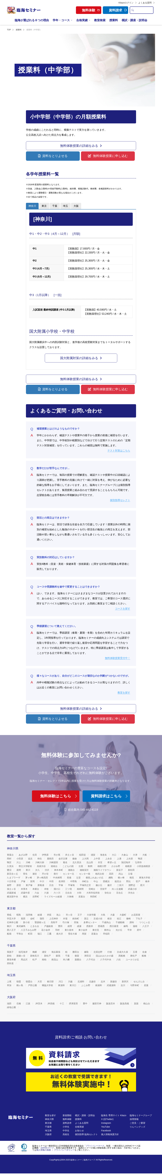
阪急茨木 (111, 1003)
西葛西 (101, 926)
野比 (128, 881)
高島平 (54, 922)
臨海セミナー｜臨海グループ (82, 1160)
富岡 (32, 881)
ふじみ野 (86, 985)
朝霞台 (29, 981)
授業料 (113, 20)
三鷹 (49, 934)
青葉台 (10, 855)
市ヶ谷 (69, 915)
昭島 (19, 915)
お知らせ (79, 1130)
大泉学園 (91, 915)
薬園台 (78, 959)
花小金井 (46, 930)
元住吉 (68, 893)
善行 (56, 874)
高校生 (66, 1134)
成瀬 (79, 926)
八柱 (118, 959)
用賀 (84, 934)
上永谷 (108, 858)
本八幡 (66, 959)
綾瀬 (40, 915)
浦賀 (93, 855)
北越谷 (92, 981)
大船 (144, 855)
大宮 (40, 981)
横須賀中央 (13, 896)
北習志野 (98, 952)
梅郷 (34, 952)
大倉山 (125, 855)
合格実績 (82, 20)
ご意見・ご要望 (137, 1123)
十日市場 (11, 881)
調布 (132, 922)
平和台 (20, 934)
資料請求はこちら (109, 796)
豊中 (85, 1003)
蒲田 (42, 918)
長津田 (62, 881)
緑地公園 (11, 1007)
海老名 (103, 855)
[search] (132, 10)
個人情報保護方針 (110, 1134)
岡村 (9, 858)
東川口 (73, 985)
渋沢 (47, 870)
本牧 (46, 889)
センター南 (85, 874)
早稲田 (106, 934)
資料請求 (118, 10)
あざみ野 (23, 855)
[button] (81, 145)
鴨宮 (9, 862)
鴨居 (140, 858)
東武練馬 (21, 926)
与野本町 (135, 985)
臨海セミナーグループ (141, 1115)
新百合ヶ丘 (13, 874)
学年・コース (61, 20)
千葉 (67, 956)
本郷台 (36, 889)
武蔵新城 (11, 893)
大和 (79, 893)
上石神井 (54, 918)
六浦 (46, 893)
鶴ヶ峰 (121, 877)
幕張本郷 (11, 959)
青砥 (9, 915)
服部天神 (97, 1003)
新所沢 (125, 981)
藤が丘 (99, 885)
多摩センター (90, 922)
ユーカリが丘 (133, 959)
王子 (80, 915)
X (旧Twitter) (107, 1119)
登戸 (138, 881)
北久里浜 (77, 862)
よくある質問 (146, 2)
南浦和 (99, 985)
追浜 (30, 858)
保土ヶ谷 (11, 889)
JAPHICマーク (47, 1148)
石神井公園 (13, 922)
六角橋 (70, 896)
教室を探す (124, 692)
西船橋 (122, 956)
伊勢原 (45, 855)
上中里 (97, 858)
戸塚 (23, 881)
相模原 (128, 866)
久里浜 (10, 866)
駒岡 (90, 866)
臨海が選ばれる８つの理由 (32, 20)
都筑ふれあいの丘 (95, 877)
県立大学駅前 (26, 866)
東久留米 (69, 930)
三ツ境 (68, 889)
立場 (130, 874)
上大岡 (85, 858)
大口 (114, 855)
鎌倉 (75, 858)
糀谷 (109, 918)
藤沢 (109, 885)
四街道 (10, 963)
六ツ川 (57, 893)
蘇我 (58, 956)
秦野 (9, 885)
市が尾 (57, 855)
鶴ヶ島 (20, 985)
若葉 (146, 985)
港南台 (54, 866)
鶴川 (9, 926)
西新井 (90, 926)
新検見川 (35, 956)
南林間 (80, 889)
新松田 (131, 870)
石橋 (19, 1003)
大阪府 (48, 1134)
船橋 (144, 956)
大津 (135, 855)
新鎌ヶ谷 (21, 956)
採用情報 (134, 1119)
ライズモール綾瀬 (53, 896)
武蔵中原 (25, 893)
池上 (58, 915)
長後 (69, 877)
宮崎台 (92, 889)
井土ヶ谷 (70, 855)
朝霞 (19, 981)
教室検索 (100, 20)
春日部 (50, 981)
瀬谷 (34, 874)
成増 (69, 926)
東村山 (107, 930)
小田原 (20, 858)
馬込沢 (24, 959)
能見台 (118, 881)
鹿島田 (50, 858)
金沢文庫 (63, 858)
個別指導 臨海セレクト (86, 1134)
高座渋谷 (41, 866)
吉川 (123, 985)
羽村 (57, 930)
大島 (103, 915)
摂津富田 (73, 1003)
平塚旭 (71, 885)
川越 (70, 981)
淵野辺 (132, 885)
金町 (32, 918)
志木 (103, 981)
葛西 (23, 918)
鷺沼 (9, 870)
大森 (112, 915)
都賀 (77, 956)
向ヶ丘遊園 (118, 889)
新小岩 (26, 922)
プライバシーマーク (95, 1146)
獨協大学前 (48, 985)
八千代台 (91, 959)
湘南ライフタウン (102, 870)
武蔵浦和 (111, 985)
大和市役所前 (93, 893)
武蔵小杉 (132, 889)
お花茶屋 (136, 915)
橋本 (147, 881)
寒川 (28, 870)
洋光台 (131, 893)
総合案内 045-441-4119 (81, 809)
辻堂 (78, 877)
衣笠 (100, 862)
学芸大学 (11, 918)
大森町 (123, 915)
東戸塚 (29, 885)
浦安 (44, 952)
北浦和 (81, 981)
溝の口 (57, 889)
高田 (111, 874)
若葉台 (82, 896)
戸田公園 (32, 985)
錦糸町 (76, 918)
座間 (19, 870)
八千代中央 (106, 959)
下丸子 (139, 918)
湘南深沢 (84, 870)
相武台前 (100, 874)
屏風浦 (41, 885)
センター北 (69, 874)
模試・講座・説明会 (134, 20)
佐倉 (144, 952)
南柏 (44, 959)
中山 (96, 881)
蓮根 (135, 926)
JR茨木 (39, 1003)
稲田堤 (82, 855)
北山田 (90, 862)
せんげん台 (139, 981)
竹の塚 (66, 922)
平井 (129, 930)
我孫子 (10, 952)
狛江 (119, 918)
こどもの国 (68, 866)
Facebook (106, 1130)
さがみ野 (116, 866)
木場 (65, 918)
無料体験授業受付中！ (117, 658)
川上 (19, 862)
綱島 (111, 877)
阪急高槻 (125, 1003)
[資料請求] (81, 1058)
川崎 (28, 862)
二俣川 (120, 885)
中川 (42, 881)
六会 (37, 893)
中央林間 (57, 877)
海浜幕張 (56, 952)
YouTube (105, 1127)
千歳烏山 (106, 922)
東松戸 (133, 956)
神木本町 (59, 870)
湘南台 (71, 870)
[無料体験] (81, 1081)
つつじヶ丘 (145, 922)
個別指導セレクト (120, 500)
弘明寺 (138, 862)
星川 (142, 885)
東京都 (48, 1123)
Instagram (106, 1123)
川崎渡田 (54, 862)
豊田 (60, 926)
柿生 (40, 858)
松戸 (34, 959)
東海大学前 (145, 877)
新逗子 (120, 870)
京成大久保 (123, 952)
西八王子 (11, 930)
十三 (62, 1003)
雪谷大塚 (73, 934)
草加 (9, 985)
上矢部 (130, 858)
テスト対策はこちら (118, 450)
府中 (139, 930)
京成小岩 (98, 918)
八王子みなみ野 (29, 930)
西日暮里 (114, 926)
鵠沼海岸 (126, 862)
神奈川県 (49, 1119)
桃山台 (147, 1003)
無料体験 (67, 1119)
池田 (9, 1003)
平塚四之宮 (85, 885)
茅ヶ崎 (29, 877)
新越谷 (114, 981)
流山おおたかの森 (105, 956)
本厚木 (24, 889)
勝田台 (76, 952)
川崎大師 (40, 862)
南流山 (55, 959)
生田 (34, 855)
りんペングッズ (137, 1127)
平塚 (61, 885)
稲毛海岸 (23, 952)
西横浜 (106, 881)
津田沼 (87, 956)
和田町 (93, 896)
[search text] (144, 10)
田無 (76, 922)
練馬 (126, 926)
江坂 (28, 1003)
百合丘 (120, 893)
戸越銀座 (49, 926)
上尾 (9, 981)
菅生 (25, 874)
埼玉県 (48, 1130)
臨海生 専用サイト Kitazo (113, 1115)
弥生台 (108, 893)
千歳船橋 (120, 922)
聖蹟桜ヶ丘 (40, 922)
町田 (30, 934)
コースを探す (122, 608)
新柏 (9, 956)
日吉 (51, 885)
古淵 (81, 866)
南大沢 (60, 934)
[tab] (32, 206)
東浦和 (61, 985)
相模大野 (102, 866)
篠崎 (128, 918)
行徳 (109, 952)
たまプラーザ (14, 877)
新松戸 (47, 956)
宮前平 (103, 889)
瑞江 (40, 934)
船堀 (9, 934)
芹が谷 (45, 874)
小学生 (66, 1127)
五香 (135, 952)
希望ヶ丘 (112, 862)
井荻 (49, 915)
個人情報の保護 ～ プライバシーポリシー (55, 1150)
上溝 (119, 858)
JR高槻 (51, 1003)
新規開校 (67, 1115)
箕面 (136, 1003)
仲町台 (85, 881)
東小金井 (83, 930)
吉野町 (36, 896)
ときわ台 (35, 926)
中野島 (74, 881)
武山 (121, 874)
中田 (51, 881)
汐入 (37, 870)
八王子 (146, 926)
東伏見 (96, 930)
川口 (61, 981)
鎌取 (86, 952)
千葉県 (48, 1127)
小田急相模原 (144, 866)
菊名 (65, 862)
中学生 (66, 1130)
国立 (86, 918)
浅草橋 (29, 915)
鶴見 (132, 877)
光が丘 (119, 930)
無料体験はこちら (59, 796)
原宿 (19, 885)
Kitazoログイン (127, 2)
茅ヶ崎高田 (43, 877)
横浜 (25, 896)
